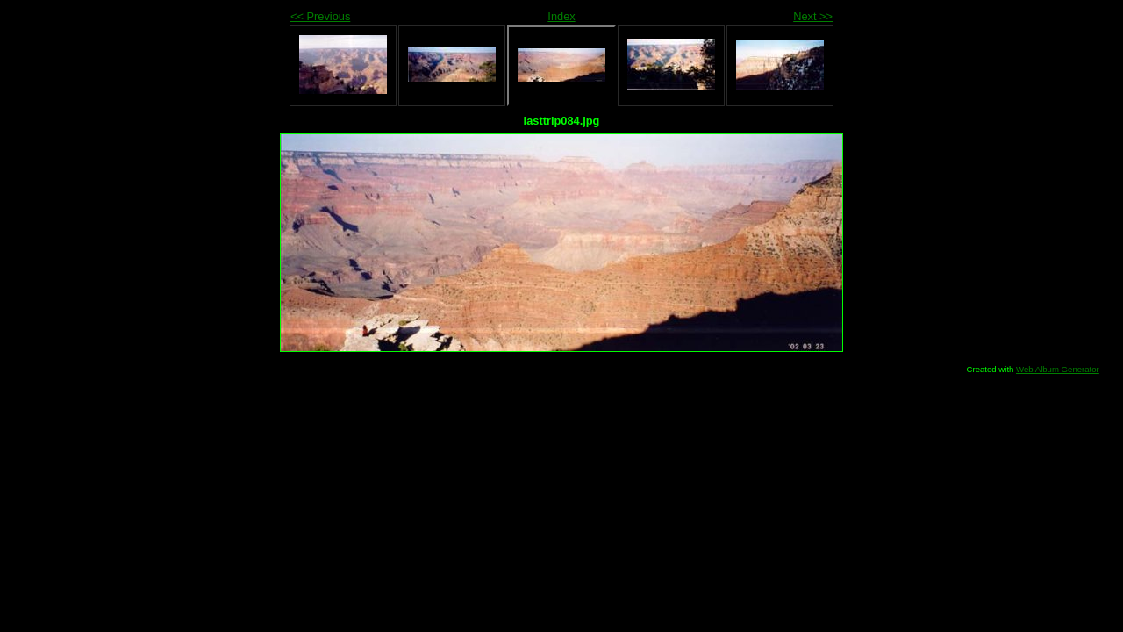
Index (561, 16)
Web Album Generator (1057, 369)
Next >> (813, 16)
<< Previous (320, 16)
